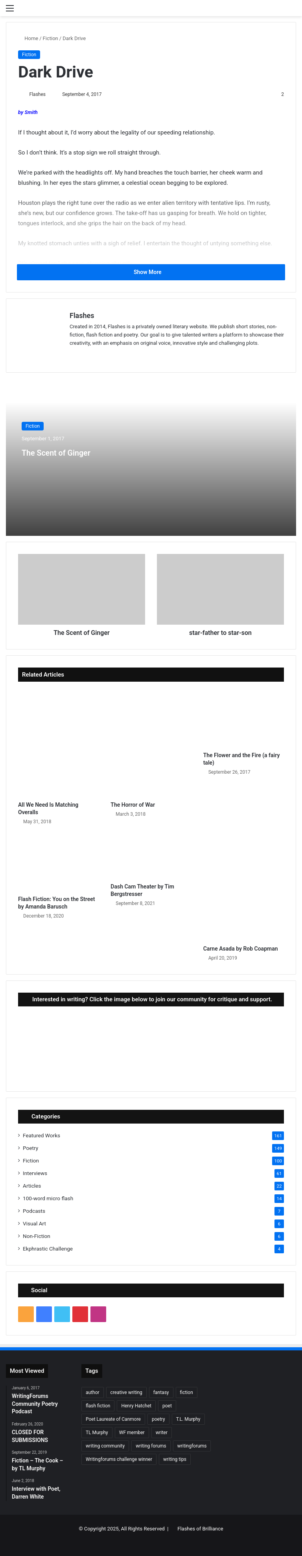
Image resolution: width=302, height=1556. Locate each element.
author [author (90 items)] (92, 1393)
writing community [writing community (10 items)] (105, 1446)
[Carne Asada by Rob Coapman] (243, 888)
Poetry (30, 1149)
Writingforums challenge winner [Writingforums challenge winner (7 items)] (119, 1460)
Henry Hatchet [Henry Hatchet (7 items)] (136, 1406)
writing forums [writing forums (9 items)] (151, 1446)
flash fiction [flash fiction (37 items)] (98, 1406)
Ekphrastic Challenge (48, 1249)
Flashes (40, 94)
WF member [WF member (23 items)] (132, 1433)
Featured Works (41, 1136)
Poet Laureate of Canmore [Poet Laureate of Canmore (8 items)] (113, 1420)
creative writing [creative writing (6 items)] (126, 1393)
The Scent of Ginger (74, 452)
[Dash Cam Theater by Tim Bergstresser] (150, 857)
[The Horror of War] (150, 744)
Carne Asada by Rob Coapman (240, 949)
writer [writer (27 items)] (162, 1433)
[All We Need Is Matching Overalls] (58, 744)
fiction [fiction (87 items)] (186, 1393)
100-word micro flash (48, 1199)
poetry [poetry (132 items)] (158, 1420)
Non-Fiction (36, 1237)
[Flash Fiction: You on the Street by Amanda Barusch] (58, 863)
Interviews (35, 1174)
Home (28, 38)
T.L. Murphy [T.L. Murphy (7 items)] (188, 1420)
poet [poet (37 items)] (167, 1406)
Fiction (50, 38)
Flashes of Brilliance (200, 1529)
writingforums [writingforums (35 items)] (192, 1446)
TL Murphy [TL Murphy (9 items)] (97, 1433)
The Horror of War (132, 805)
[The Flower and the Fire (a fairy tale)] (243, 719)
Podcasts (34, 1211)
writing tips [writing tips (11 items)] (174, 1460)
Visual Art (34, 1224)
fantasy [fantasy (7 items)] (161, 1393)
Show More (151, 272)
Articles (32, 1186)
